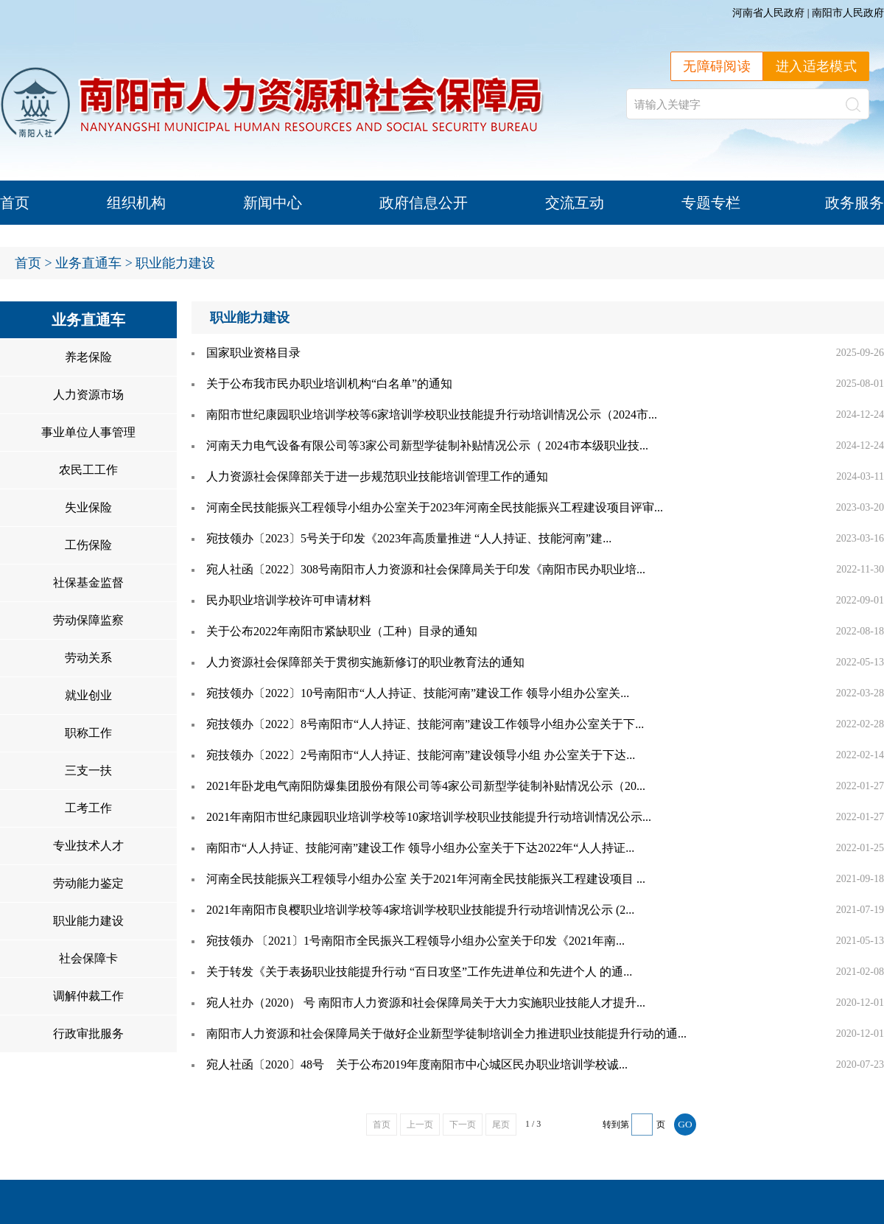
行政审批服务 (88, 1033)
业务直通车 (88, 263)
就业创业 (88, 695)
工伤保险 (88, 545)
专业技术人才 (88, 845)
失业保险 (88, 507)
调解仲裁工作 (88, 996)
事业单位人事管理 (88, 432)
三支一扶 (88, 770)
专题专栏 (710, 203)
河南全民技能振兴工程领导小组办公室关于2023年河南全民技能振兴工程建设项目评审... (434, 507)
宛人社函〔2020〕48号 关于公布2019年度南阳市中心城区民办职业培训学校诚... (417, 1064)
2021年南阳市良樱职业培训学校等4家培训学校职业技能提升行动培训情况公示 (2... (420, 909)
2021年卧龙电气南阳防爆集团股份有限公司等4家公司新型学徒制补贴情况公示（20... (425, 786)
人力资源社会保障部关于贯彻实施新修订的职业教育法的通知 (365, 662)
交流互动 (574, 203)
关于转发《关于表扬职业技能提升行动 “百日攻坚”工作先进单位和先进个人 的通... (419, 971)
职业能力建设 (175, 263)
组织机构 (136, 203)
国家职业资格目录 (253, 352)
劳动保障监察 (88, 620)
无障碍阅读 (717, 66)
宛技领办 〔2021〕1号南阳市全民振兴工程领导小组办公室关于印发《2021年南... (415, 940)
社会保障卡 (88, 958)
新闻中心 (272, 203)
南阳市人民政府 (848, 12)
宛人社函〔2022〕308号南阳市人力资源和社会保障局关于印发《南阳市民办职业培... (425, 569)
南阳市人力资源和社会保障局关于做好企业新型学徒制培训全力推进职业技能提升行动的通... (446, 1033)
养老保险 (88, 357)
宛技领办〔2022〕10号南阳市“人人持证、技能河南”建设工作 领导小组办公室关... (417, 693)
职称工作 (88, 733)
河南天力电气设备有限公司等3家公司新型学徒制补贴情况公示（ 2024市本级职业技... (427, 445)
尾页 (501, 1124)
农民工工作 (88, 470)
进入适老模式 (816, 66)
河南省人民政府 (768, 12)
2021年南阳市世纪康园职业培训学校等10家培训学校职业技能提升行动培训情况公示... (428, 817)
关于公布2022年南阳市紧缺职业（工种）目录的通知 (341, 631)
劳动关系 (88, 657)
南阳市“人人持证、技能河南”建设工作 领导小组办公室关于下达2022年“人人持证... (420, 848)
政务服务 (854, 203)
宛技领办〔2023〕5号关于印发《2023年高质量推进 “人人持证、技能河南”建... (408, 538)
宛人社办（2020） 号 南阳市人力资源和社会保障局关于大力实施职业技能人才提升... (425, 1002)
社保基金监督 (88, 582)
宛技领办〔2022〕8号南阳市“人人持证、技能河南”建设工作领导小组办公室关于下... (425, 724)
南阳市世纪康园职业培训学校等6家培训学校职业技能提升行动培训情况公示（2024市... (431, 414)
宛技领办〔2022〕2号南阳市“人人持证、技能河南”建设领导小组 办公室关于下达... (420, 755)
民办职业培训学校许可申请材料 (288, 600)
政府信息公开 (423, 203)
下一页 (462, 1124)
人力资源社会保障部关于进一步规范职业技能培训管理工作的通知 (377, 476)
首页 (14, 203)
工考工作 (88, 808)
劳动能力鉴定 (88, 883)
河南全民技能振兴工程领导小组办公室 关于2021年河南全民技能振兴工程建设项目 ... (425, 878)
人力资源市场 (88, 394)
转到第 (616, 1124)
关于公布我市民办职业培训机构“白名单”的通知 (329, 383)
